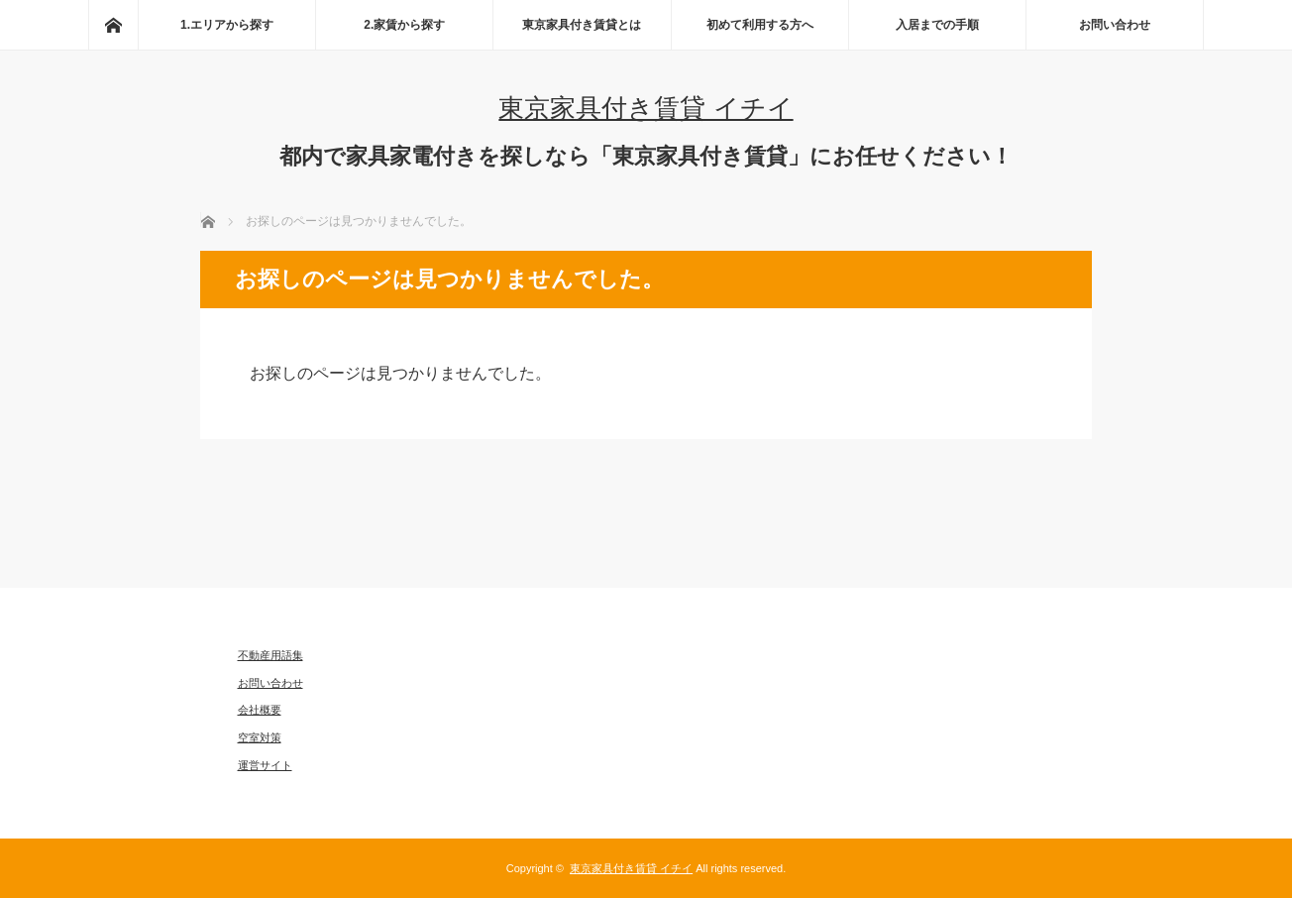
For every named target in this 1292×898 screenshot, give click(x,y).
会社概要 (259, 710)
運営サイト (265, 765)
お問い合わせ (1114, 25)
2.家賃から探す (404, 25)
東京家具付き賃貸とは (581, 25)
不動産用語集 (270, 655)
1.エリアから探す (226, 25)
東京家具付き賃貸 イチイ (645, 108)
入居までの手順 (937, 25)
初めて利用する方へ (759, 25)
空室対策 (259, 737)
